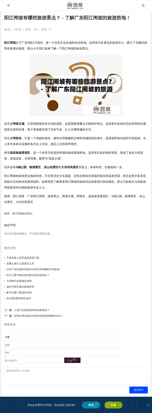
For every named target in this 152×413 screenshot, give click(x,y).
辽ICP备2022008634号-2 (105, 409)
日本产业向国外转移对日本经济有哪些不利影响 (33, 269)
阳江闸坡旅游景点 (22, 213)
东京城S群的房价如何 (18, 298)
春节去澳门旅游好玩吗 (19, 292)
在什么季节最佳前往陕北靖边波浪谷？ (27, 275)
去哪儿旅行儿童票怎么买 (20, 263)
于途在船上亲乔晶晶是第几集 (22, 257)
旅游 (7, 29)
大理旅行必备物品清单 (19, 280)
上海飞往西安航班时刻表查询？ (32, 310)
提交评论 (138, 392)
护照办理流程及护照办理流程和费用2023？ (38, 315)
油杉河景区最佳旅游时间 (20, 286)
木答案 (86, 409)
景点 (121, 42)
